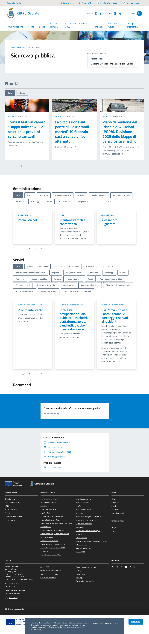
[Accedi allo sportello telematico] (107, 3)
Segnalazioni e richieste (84, 523)
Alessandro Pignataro (110, 222)
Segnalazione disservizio (49, 574)
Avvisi (113, 506)
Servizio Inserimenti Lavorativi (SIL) (88, 530)
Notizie (22, 92)
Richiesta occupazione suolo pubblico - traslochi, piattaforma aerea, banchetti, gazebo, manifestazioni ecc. (74, 319)
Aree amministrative (12, 502)
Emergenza (45, 551)
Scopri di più (135, 621)
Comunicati (115, 502)
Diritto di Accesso (47, 537)
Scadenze (114, 509)
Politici (7, 513)
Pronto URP (11, 598)
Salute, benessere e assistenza (86, 520)
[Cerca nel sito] (139, 13)
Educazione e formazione (49, 540)
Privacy (78, 570)
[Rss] (119, 13)
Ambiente (98, 26)
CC (6, 609)
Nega (117, 623)
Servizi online (80, 534)
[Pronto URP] (85, 3)
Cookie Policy (80, 574)
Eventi (113, 531)
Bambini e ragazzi (112, 25)
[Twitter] (104, 13)
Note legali (79, 577)
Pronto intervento (30, 310)
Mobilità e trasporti (82, 502)
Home (13, 47)
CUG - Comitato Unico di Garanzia (52, 530)
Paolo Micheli (28, 220)
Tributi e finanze (81, 545)
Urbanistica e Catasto (83, 548)
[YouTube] (109, 13)
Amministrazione (25, 215)
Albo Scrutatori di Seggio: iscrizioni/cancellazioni (49, 501)
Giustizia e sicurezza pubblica (30, 305)
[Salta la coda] (67, 3)
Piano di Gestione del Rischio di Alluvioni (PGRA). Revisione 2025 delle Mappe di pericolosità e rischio (119, 132)
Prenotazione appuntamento (50, 570)
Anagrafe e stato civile (48, 509)
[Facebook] (99, 13)
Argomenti (21, 47)
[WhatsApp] (95, 13)
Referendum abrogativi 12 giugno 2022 (89, 516)
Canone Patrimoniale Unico (50, 520)
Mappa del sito (19, 609)
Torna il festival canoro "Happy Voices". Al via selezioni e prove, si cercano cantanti (26, 129)
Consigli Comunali (117, 513)
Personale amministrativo (14, 516)
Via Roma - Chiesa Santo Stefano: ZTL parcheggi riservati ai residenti (114, 315)
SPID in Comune (81, 537)
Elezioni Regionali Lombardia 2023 (53, 548)
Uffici (62, 215)
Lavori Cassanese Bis (83, 499)
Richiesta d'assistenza (48, 577)
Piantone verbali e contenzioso (72, 222)
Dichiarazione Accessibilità (85, 581)
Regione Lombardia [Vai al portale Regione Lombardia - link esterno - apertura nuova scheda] (14, 3)
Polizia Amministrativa (83, 509)
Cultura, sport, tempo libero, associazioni (55, 533)
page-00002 (80, 527)
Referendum (80, 513)
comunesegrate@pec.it (13, 593)
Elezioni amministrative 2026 (76, 25)
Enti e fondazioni (11, 509)
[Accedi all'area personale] (131, 3)
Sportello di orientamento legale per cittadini (91, 541)
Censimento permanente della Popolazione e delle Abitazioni (56, 525)
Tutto (10, 92)
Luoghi (113, 527)
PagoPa (78, 506)
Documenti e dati (11, 520)
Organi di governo (11, 499)
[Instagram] (114, 13)
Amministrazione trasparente (86, 567)
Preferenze (98, 623)
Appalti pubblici (46, 513)
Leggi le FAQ (44, 567)
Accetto (108, 623)
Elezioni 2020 (80, 552)
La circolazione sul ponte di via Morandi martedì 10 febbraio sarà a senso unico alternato (72, 132)
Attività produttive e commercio (52, 516)
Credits (10, 609)
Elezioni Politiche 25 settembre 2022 (54, 544)
